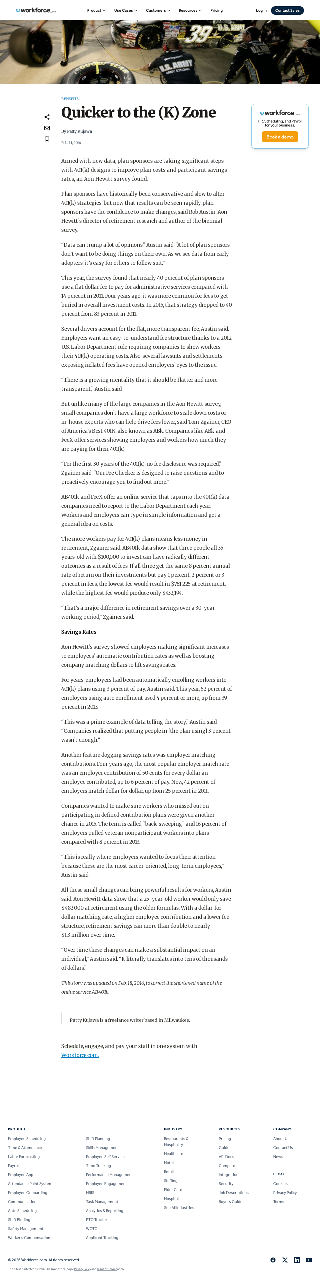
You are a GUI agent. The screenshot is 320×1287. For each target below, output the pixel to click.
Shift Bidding (19, 1219)
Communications (23, 1201)
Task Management (102, 1201)
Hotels (170, 1162)
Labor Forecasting (24, 1156)
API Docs (226, 1156)
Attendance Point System (30, 1183)
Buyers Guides (231, 1201)
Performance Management (109, 1174)
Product (96, 10)
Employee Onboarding (27, 1192)
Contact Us (283, 1147)
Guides (225, 1147)
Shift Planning (98, 1138)
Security (226, 1183)
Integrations (229, 1174)
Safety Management (26, 1228)
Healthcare (173, 1153)
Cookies (280, 1183)
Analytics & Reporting (104, 1210)
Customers (158, 10)
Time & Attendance (25, 1147)
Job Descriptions (234, 1192)
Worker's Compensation (29, 1237)
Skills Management (102, 1147)
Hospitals (172, 1198)
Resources (190, 10)
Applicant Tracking (102, 1237)
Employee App (20, 1174)
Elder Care (173, 1189)
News (278, 1156)
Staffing (171, 1180)
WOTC (91, 1228)
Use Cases (126, 10)
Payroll (13, 1165)
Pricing (216, 10)
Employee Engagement (106, 1183)
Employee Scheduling (27, 1138)
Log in (261, 10)
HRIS (90, 1192)
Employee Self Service (105, 1156)
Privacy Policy (285, 1192)
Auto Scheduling (22, 1210)
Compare (227, 1165)
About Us (281, 1138)
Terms (278, 1201)
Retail (169, 1171)
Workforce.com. (79, 1055)
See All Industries (179, 1207)
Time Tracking (98, 1165)
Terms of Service (107, 1269)
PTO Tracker (96, 1219)
